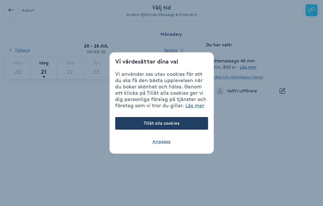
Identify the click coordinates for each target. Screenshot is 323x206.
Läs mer (194, 105)
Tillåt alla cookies (161, 123)
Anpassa (161, 141)
